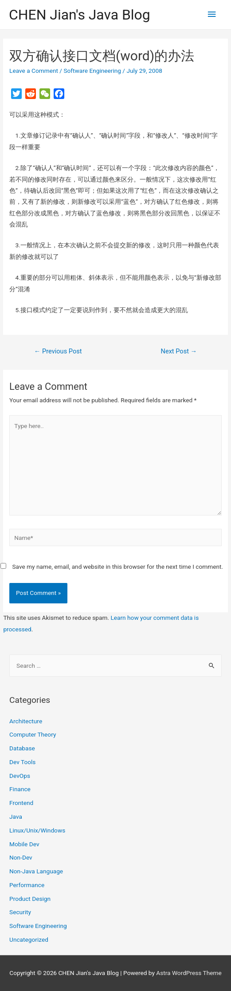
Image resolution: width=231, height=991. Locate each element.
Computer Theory (32, 734)
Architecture (25, 721)
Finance (20, 789)
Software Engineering (92, 70)
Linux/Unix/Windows (37, 830)
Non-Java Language (36, 871)
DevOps (19, 775)
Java (15, 816)
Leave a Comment (33, 70)
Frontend (21, 802)
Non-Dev (20, 857)
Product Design (30, 898)
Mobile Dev (24, 844)
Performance (26, 884)
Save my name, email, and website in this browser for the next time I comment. (117, 566)
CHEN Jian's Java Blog (79, 14)
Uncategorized (28, 939)
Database (22, 748)
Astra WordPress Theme (188, 972)
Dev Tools (22, 761)
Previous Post (58, 351)
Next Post (179, 351)
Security (20, 912)
